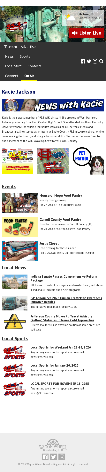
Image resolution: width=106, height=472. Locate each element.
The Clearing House (69, 204)
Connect (11, 76)
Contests (35, 66)
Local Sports (15, 338)
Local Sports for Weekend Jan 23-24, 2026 (61, 347)
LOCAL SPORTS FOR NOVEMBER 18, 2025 (60, 383)
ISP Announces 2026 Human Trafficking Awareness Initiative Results (66, 300)
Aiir (64, 464)
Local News (14, 267)
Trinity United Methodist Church (76, 252)
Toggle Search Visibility (101, 61)
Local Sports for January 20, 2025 (55, 365)
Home (10, 47)
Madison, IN (86, 14)
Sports (25, 56)
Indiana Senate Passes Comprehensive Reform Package (64, 278)
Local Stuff (13, 66)
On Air (29, 76)
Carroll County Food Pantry (73, 228)
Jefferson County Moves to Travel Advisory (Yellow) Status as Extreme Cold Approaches (62, 318)
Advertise (28, 47)
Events (9, 186)
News (9, 56)
